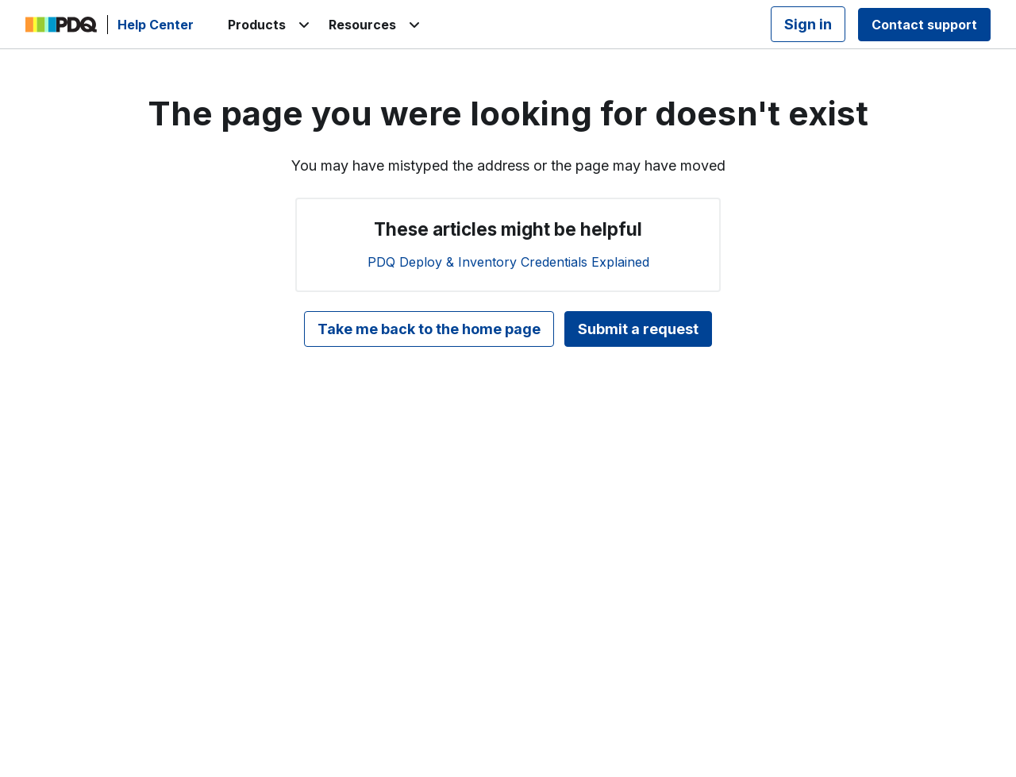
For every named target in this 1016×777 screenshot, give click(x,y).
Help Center (155, 25)
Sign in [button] (808, 24)
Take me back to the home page (429, 329)
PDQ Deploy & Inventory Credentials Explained (508, 262)
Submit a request (638, 329)
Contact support (924, 25)
